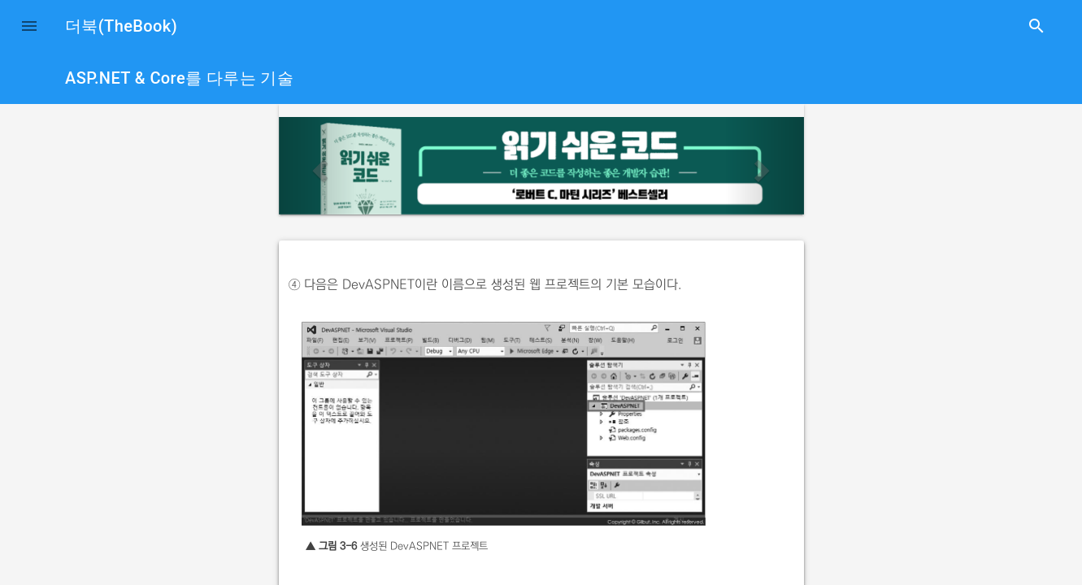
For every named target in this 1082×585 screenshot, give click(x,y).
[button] (29, 26)
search (1036, 26)
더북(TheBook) (121, 26)
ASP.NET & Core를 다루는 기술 (179, 78)
